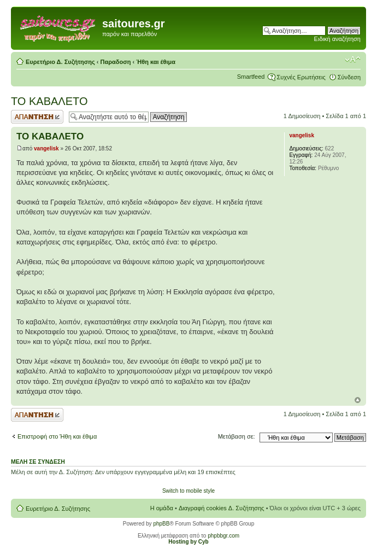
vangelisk (46, 148)
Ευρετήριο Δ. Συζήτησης (60, 62)
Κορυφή (358, 400)
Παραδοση (116, 62)
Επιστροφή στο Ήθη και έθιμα (57, 436)
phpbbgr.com (223, 536)
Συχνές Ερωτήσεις (300, 77)
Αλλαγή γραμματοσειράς (353, 60)
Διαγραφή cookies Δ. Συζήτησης (221, 508)
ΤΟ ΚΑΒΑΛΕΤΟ (49, 101)
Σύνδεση (349, 77)
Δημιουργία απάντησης (37, 117)
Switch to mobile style (188, 491)
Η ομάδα (161, 508)
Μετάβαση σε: (236, 436)
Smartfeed (251, 76)
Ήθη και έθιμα (155, 62)
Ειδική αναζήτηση (337, 39)
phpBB (161, 524)
